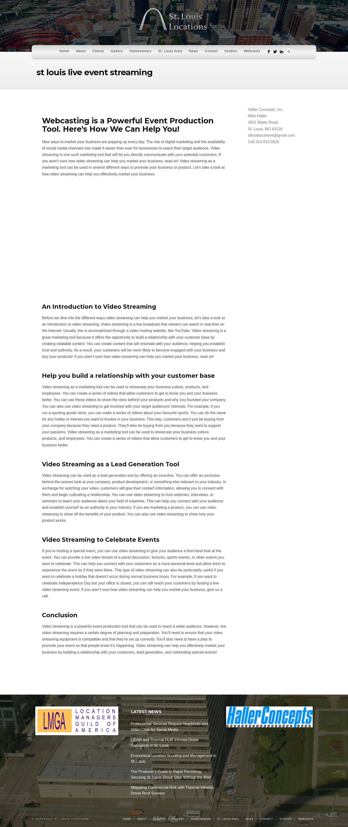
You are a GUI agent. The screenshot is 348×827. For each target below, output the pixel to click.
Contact (211, 51)
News (193, 51)
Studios (230, 51)
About (81, 51)
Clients (98, 51)
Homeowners (140, 51)
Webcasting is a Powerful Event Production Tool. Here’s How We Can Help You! (128, 125)
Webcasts (252, 51)
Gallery (117, 51)
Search (289, 51)
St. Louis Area (170, 51)
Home (64, 51)
